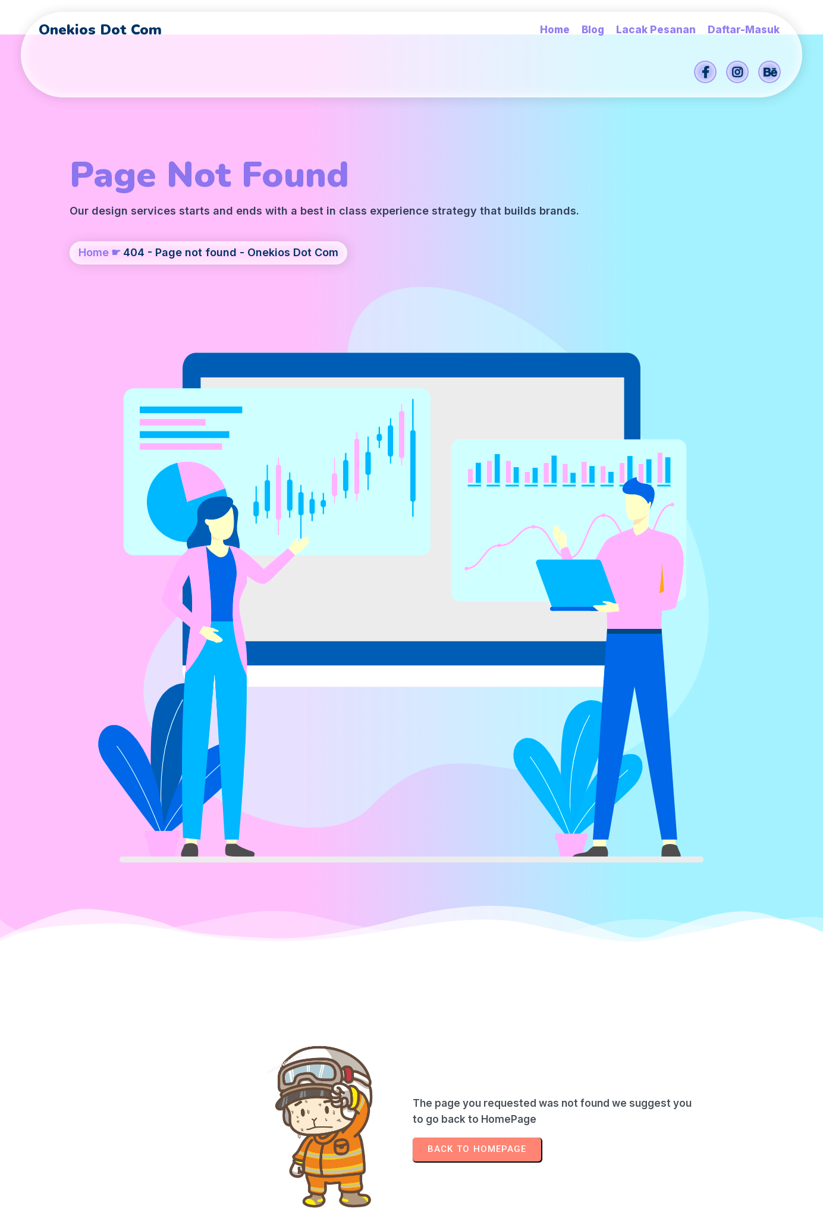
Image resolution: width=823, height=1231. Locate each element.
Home (93, 313)
